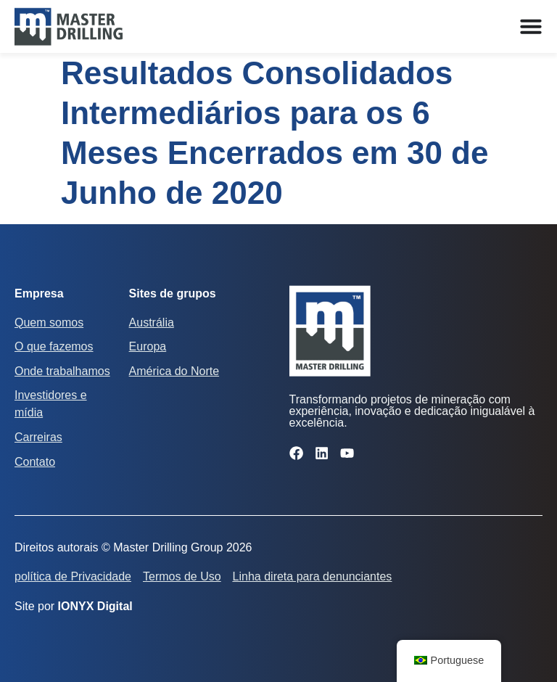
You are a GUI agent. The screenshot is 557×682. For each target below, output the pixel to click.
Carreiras (38, 437)
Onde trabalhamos (62, 371)
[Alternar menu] (530, 26)
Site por (74, 606)
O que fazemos (54, 346)
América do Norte (174, 371)
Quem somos (49, 322)
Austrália (151, 322)
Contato (35, 462)
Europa (148, 346)
